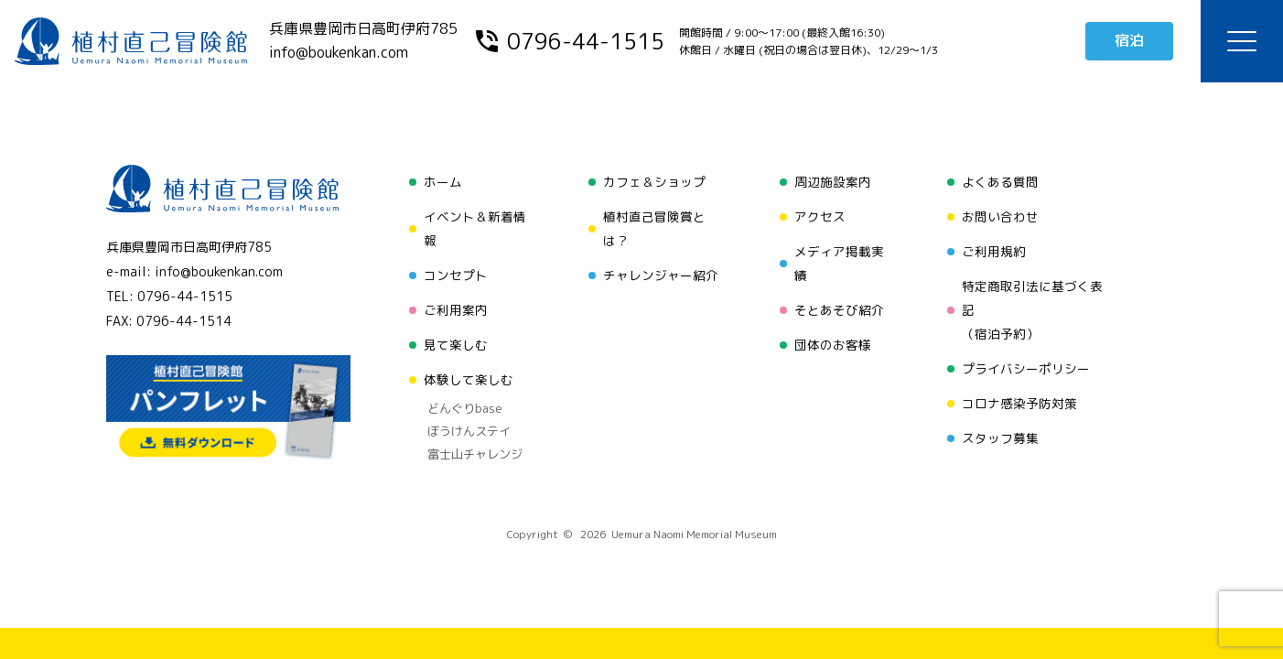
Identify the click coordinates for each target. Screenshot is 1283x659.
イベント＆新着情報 (475, 228)
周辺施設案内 (832, 181)
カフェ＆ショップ (654, 181)
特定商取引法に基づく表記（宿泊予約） (1032, 309)
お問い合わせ (1000, 216)
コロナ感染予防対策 (1019, 403)
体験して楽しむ (468, 379)
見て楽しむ (456, 344)
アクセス (820, 216)
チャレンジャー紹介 (660, 275)
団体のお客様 (832, 344)
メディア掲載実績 (839, 263)
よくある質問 (1000, 181)
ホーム (443, 181)
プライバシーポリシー (1026, 368)
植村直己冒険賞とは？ (654, 228)
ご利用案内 (456, 310)
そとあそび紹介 (839, 310)
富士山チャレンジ (475, 454)
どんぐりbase (464, 408)
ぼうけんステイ (469, 431)
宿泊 (1129, 40)
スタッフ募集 (1000, 438)
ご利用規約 (994, 251)
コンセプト (456, 275)
